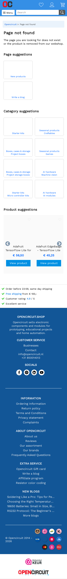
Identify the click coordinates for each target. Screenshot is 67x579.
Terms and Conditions (31, 413)
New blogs (30, 491)
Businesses (30, 345)
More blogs (31, 515)
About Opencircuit (31, 431)
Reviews (30, 441)
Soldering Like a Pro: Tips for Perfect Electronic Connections (31, 497)
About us (30, 436)
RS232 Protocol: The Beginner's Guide (31, 511)
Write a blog (30, 473)
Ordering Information (31, 403)
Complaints (31, 422)
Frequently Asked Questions (30, 455)
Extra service (31, 463)
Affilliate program (30, 478)
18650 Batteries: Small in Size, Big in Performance (31, 506)
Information (31, 398)
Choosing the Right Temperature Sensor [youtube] (31, 501)
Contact (30, 350)
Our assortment (31, 445)
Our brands (31, 450)
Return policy (30, 408)
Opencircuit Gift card (31, 469)
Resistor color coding (31, 483)
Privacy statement (30, 417)
